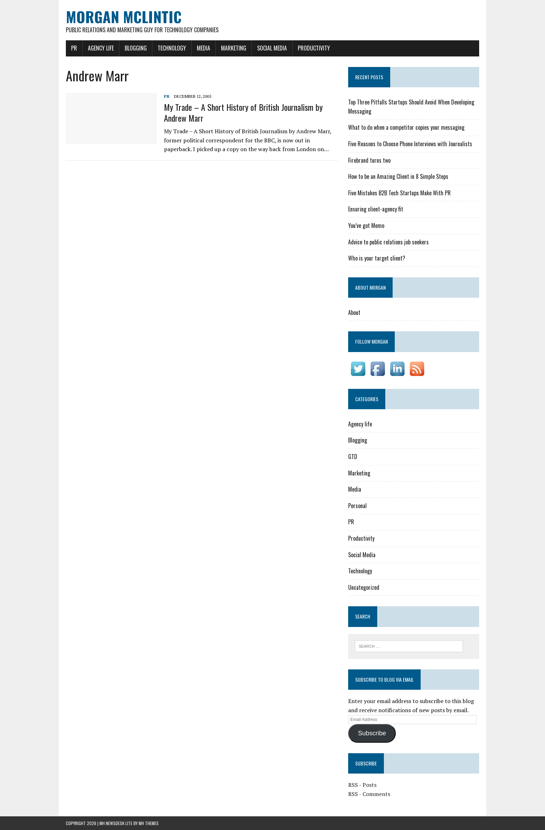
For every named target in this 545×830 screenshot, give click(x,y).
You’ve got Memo (366, 225)
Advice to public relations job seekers (388, 242)
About (354, 312)
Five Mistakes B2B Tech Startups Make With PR (399, 193)
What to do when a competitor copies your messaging (406, 127)
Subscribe (372, 733)
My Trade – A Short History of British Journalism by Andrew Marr (243, 112)
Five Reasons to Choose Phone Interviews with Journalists (410, 144)
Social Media (272, 48)
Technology (172, 48)
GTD (352, 456)
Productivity (314, 48)
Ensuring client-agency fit (375, 209)
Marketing (233, 48)
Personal (357, 505)
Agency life (101, 48)
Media (203, 48)
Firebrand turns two (369, 160)
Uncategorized (363, 587)
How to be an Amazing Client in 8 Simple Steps (398, 176)
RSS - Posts (362, 785)
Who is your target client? (376, 258)
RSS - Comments (369, 794)
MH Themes (149, 823)
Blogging (136, 48)
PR (74, 48)
